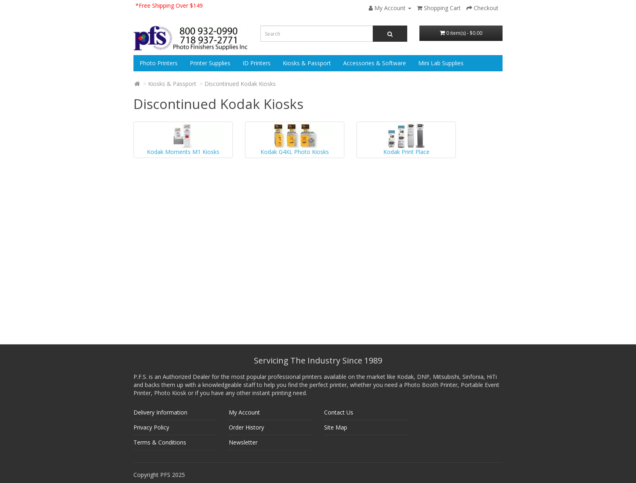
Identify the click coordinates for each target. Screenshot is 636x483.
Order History (246, 427)
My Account (244, 412)
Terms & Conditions (159, 442)
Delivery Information (160, 412)
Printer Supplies (210, 63)
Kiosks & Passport (307, 63)
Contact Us (338, 412)
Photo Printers (159, 63)
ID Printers (257, 63)
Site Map (335, 427)
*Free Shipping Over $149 (169, 5)
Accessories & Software (374, 63)
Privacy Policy (151, 427)
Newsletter (243, 442)
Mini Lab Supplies (441, 63)
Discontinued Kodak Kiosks (240, 84)
